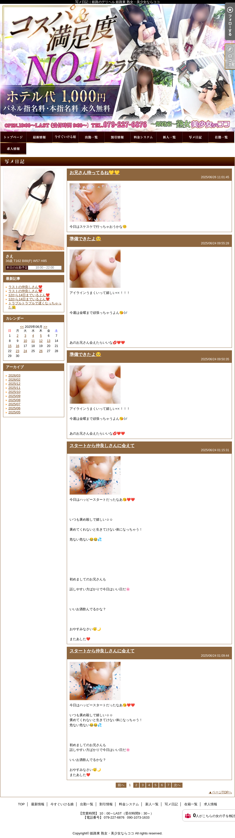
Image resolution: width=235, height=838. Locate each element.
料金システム (143, 137)
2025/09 (14, 396)
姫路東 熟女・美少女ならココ (112, 833)
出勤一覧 (91, 137)
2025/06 (14, 408)
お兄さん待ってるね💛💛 (95, 172)
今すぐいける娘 (65, 137)
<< (22, 327)
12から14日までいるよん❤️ (29, 295)
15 (9, 346)
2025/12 (14, 384)
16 (17, 346)
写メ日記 (195, 137)
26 (41, 351)
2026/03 (14, 375)
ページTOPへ (222, 792)
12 (41, 341)
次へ (177, 785)
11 (33, 341)
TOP (13, 137)
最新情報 (39, 137)
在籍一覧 (221, 137)
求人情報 (13, 148)
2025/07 (14, 404)
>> (45, 327)
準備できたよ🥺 (85, 238)
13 (48, 341)
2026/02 (14, 379)
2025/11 (14, 388)
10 (25, 341)
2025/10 (14, 392)
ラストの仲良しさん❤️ (25, 287)
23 (17, 351)
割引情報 (117, 137)
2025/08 (14, 400)
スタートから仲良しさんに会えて (102, 445)
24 (25, 351)
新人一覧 (169, 137)
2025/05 (14, 412)
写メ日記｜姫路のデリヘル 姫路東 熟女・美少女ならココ (117, 67)
